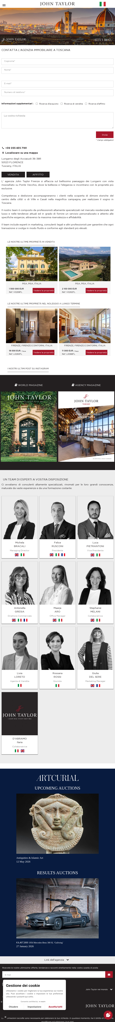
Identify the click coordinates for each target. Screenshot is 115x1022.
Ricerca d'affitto (96, 104)
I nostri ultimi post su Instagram (28, 368)
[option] (31, 272)
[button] (6, 1016)
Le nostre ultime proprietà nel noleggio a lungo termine (43, 303)
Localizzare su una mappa (19, 153)
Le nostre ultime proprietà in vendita (31, 242)
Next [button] (105, 267)
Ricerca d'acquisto (48, 104)
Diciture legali (8, 839)
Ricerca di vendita (73, 104)
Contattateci (43, 839)
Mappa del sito (26, 839)
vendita (13, 174)
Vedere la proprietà (43, 290)
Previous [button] (9, 267)
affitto (38, 174)
